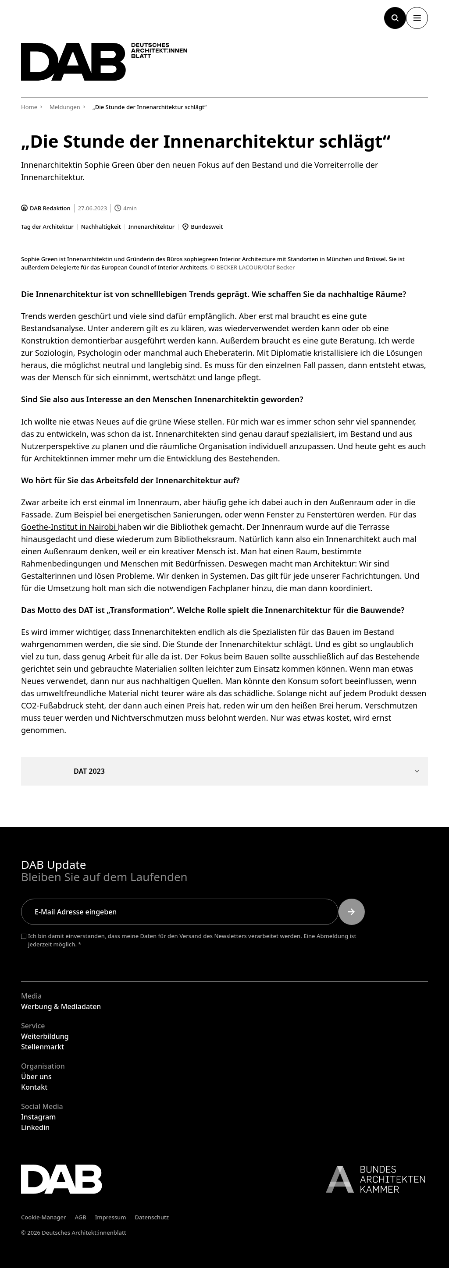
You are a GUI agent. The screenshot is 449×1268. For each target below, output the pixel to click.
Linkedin (35, 1127)
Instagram (38, 1117)
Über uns (36, 1076)
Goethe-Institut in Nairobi (69, 526)
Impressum (110, 1217)
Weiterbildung (45, 1036)
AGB (80, 1217)
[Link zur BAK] (371, 1179)
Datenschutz (152, 1217)
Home (29, 107)
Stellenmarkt (42, 1047)
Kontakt (34, 1087)
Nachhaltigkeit (101, 227)
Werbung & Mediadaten (61, 1006)
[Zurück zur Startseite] (104, 62)
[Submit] (352, 912)
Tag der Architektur (47, 227)
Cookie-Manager (43, 1217)
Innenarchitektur (151, 227)
